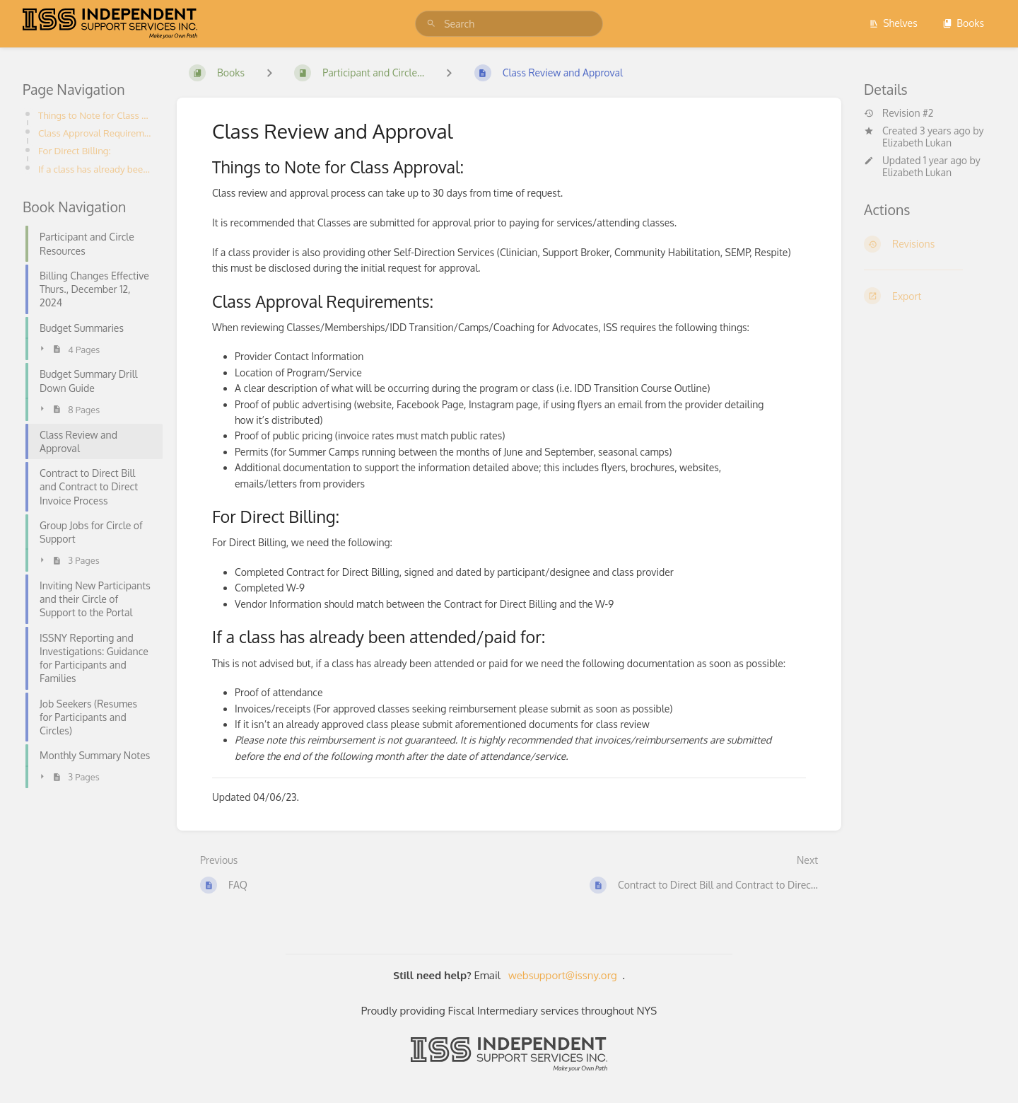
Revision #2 (898, 113)
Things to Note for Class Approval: (96, 115)
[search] (509, 24)
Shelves (893, 23)
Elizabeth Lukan (917, 143)
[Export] (930, 296)
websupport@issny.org (562, 975)
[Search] (431, 24)
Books (963, 23)
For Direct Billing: (74, 150)
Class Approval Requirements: (96, 133)
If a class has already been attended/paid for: (96, 169)
